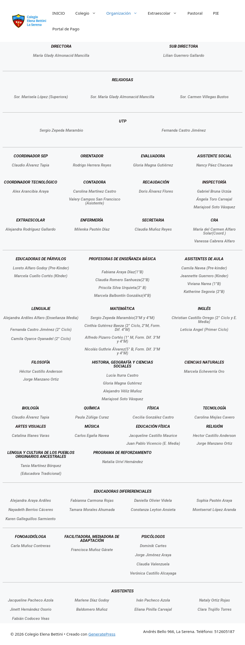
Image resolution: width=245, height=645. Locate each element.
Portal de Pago (65, 28)
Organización (124, 13)
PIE (216, 13)
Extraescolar (165, 13)
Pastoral (194, 13)
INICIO (58, 13)
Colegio (88, 13)
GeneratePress (101, 634)
